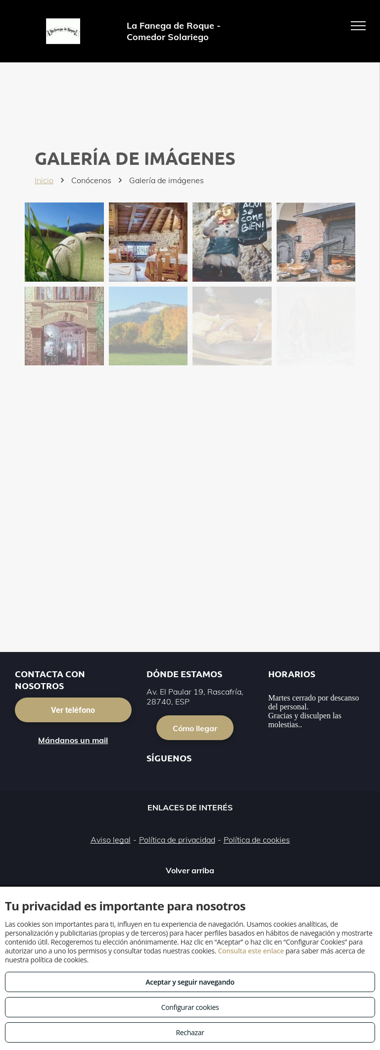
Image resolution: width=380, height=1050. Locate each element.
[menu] (358, 26)
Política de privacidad (177, 840)
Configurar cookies (190, 1007)
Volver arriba (190, 870)
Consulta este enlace (251, 950)
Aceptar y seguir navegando (189, 982)
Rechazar (190, 1032)
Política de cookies (257, 840)
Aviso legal (111, 840)
